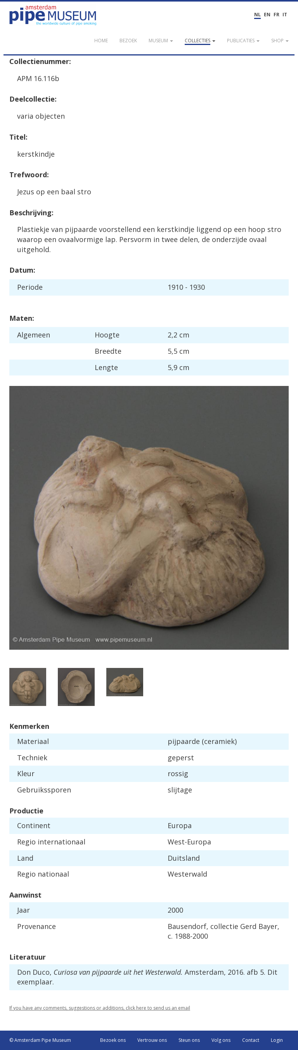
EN (267, 14)
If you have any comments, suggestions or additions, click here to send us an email (99, 1008)
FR (276, 14)
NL (257, 14)
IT (284, 14)
